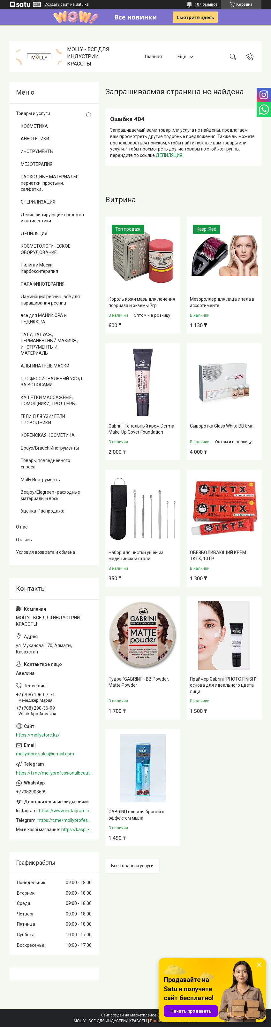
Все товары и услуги (132, 865)
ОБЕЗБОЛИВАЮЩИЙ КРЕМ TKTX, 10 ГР (218, 555)
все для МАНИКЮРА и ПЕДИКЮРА (44, 318)
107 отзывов (206, 4)
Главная (153, 56)
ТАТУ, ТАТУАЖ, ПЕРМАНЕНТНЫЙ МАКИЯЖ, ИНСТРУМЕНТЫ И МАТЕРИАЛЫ (49, 344)
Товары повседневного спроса (45, 463)
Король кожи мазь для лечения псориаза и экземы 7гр (142, 302)
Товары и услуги (33, 113)
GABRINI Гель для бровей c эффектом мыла (136, 815)
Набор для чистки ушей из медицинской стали (136, 555)
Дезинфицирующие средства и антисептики (52, 218)
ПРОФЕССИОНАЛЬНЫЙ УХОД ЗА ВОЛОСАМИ (52, 382)
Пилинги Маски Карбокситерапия (39, 268)
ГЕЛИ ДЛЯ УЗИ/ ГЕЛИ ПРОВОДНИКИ (43, 419)
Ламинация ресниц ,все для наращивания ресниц (50, 299)
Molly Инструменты (41, 479)
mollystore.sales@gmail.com (45, 753)
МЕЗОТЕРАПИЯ (36, 164)
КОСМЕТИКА (34, 126)
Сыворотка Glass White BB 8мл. (222, 426)
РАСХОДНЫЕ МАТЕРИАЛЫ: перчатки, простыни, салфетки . (49, 183)
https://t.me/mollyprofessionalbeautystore (54, 773)
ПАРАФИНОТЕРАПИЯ (42, 284)
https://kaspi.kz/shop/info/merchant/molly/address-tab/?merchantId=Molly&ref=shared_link (77, 829)
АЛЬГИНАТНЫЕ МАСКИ (45, 365)
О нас (21, 526)
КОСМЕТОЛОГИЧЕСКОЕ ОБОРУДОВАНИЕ (46, 249)
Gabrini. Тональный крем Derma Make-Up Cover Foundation (141, 429)
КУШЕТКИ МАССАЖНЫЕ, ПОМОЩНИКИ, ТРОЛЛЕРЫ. (49, 400)
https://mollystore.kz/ (38, 734)
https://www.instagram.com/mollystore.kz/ (66, 810)
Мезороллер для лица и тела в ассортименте (222, 302)
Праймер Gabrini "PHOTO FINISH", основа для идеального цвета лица (224, 685)
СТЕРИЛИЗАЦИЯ (38, 202)
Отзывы (24, 539)
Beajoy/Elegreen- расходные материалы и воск (50, 495)
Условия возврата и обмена (45, 552)
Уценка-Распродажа (42, 511)
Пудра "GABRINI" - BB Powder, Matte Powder (139, 682)
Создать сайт (56, 4)
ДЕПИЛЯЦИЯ (169, 155)
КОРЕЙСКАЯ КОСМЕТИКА (48, 435)
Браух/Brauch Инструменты (50, 448)
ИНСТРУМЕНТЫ (37, 151)
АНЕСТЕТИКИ (35, 138)
